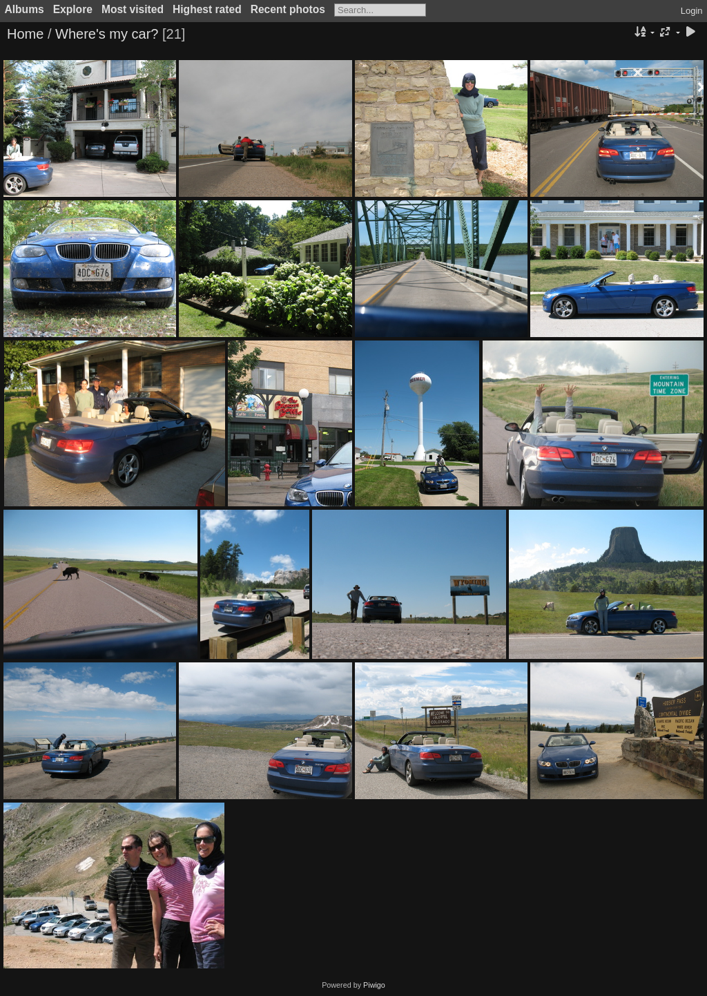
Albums (24, 9)
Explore (73, 9)
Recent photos (288, 9)
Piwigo (374, 985)
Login (692, 11)
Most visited (132, 9)
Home (25, 33)
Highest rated (207, 9)
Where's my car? (106, 33)
